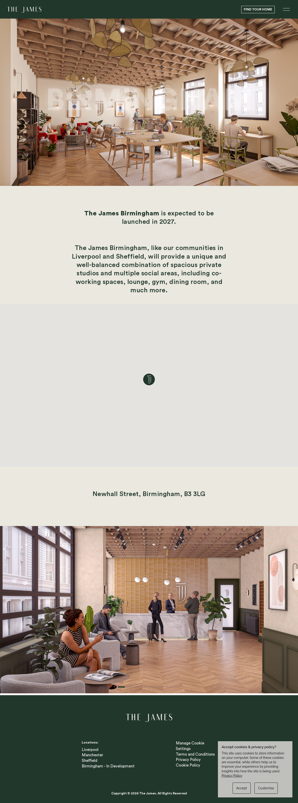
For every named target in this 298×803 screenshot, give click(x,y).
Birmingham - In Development (108, 764)
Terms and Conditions (195, 752)
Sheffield (89, 759)
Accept (241, 788)
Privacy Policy (188, 758)
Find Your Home (258, 9)
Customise (266, 788)
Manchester (92, 753)
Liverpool (90, 748)
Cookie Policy (188, 763)
